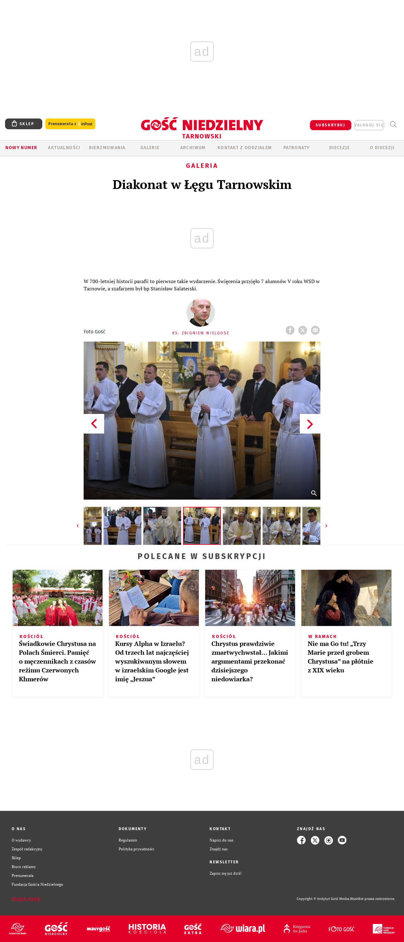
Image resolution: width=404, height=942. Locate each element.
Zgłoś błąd (26, 899)
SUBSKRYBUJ (330, 125)
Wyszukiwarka (393, 124)
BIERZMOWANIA (107, 147)
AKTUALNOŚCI (64, 147)
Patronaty (296, 147)
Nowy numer (21, 147)
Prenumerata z (70, 124)
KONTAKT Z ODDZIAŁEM (244, 147)
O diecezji (382, 147)
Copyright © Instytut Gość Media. (323, 899)
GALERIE (150, 147)
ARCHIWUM (193, 147)
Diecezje (339, 147)
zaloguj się (369, 125)
